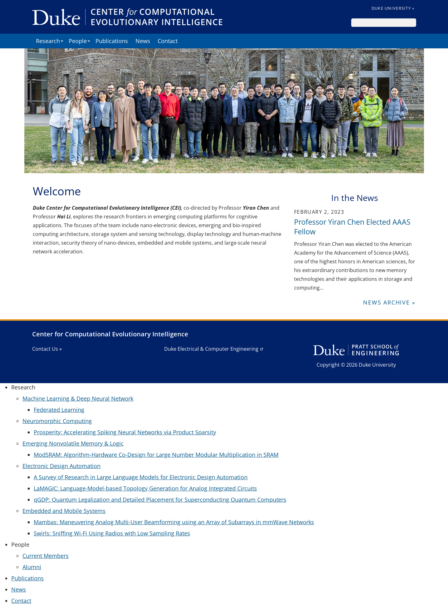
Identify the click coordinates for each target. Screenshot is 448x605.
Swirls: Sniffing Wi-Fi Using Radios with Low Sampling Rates (112, 533)
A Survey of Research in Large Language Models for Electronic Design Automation (141, 477)
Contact (168, 41)
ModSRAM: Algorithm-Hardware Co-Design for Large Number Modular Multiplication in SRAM (156, 454)
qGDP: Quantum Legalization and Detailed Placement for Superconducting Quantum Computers (160, 499)
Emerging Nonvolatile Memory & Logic (73, 443)
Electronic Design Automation (61, 466)
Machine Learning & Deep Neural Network (77, 398)
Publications (112, 41)
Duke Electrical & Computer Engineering (211, 348)
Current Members (45, 555)
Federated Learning (59, 409)
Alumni (31, 567)
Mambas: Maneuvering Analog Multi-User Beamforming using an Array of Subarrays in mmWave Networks (174, 522)
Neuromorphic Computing (57, 421)
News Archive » (389, 302)
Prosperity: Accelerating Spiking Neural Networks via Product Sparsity (125, 432)
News (142, 41)
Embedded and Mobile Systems (64, 511)
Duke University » (393, 8)
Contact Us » (47, 348)
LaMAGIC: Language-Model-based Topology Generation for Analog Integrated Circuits (145, 488)
